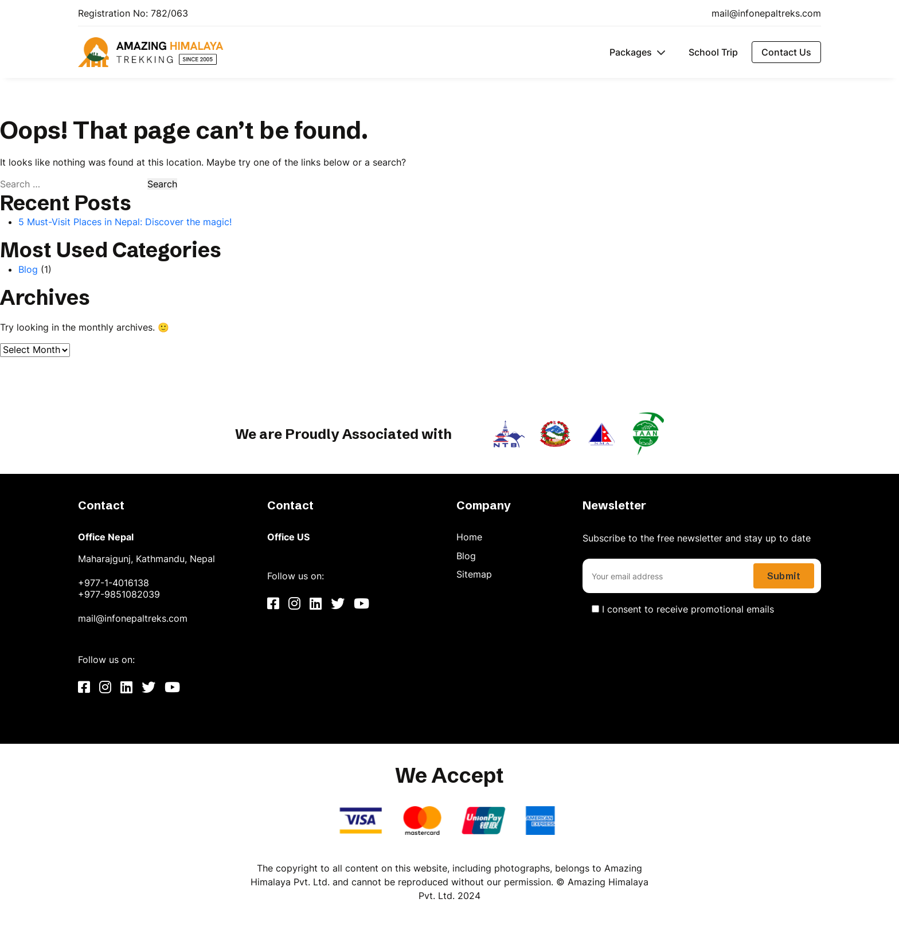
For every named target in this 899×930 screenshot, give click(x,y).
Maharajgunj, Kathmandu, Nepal (146, 558)
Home (469, 537)
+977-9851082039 (119, 594)
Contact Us (786, 52)
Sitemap (474, 574)
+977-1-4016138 (113, 582)
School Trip (713, 52)
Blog (28, 269)
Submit (783, 576)
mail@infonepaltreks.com (766, 13)
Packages (630, 52)
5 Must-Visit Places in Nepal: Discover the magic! (125, 221)
